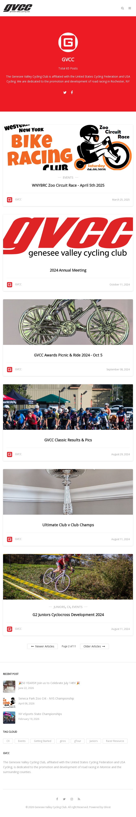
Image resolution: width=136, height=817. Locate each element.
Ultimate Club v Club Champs (68, 524)
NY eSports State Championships (40, 714)
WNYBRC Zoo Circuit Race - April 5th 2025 (68, 185)
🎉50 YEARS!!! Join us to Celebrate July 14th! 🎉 (49, 683)
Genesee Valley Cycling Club (51, 807)
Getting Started (42, 741)
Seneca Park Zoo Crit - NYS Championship (46, 698)
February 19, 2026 (28, 719)
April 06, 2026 (26, 703)
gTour (77, 741)
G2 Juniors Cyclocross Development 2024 (68, 614)
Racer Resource (115, 741)
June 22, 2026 (26, 688)
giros (63, 741)
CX (68, 607)
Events (68, 177)
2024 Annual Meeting (68, 270)
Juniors (59, 607)
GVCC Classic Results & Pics (68, 440)
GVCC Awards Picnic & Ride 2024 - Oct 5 (68, 355)
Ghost (107, 807)
